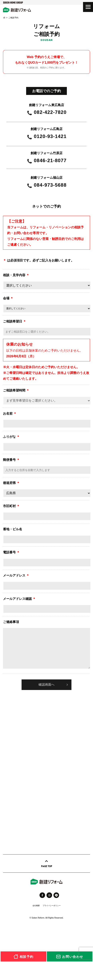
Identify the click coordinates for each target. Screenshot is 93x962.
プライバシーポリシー (52, 906)
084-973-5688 (50, 185)
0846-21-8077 (50, 160)
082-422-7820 (50, 112)
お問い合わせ (69, 956)
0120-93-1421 (50, 136)
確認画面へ (46, 684)
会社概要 (36, 906)
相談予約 (23, 956)
